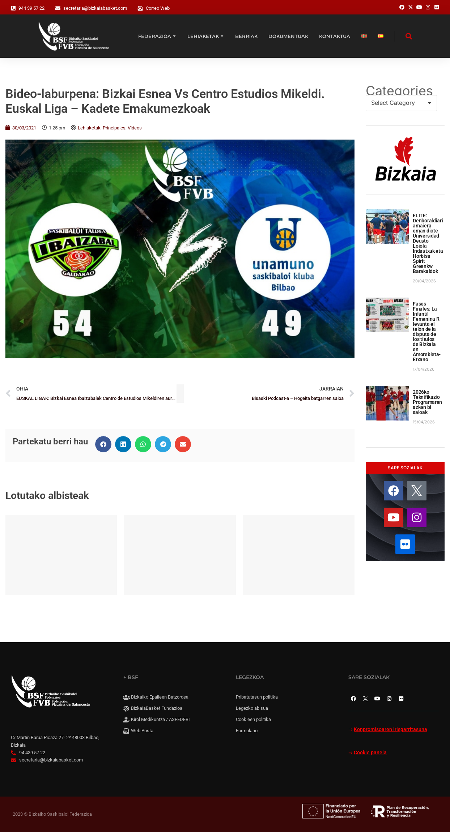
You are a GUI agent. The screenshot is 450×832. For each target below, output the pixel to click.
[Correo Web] (140, 8)
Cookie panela (370, 753)
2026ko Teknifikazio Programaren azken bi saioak (427, 402)
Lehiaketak (89, 128)
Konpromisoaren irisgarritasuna (390, 729)
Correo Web (158, 8)
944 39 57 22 (31, 8)
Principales (114, 128)
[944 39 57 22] (13, 8)
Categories (399, 90)
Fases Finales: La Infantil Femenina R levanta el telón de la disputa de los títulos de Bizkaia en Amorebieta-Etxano (427, 331)
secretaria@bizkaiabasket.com (95, 8)
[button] (103, 444)
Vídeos (135, 128)
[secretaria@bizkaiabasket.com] (57, 8)
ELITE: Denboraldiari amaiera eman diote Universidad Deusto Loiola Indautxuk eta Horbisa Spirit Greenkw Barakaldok (428, 243)
